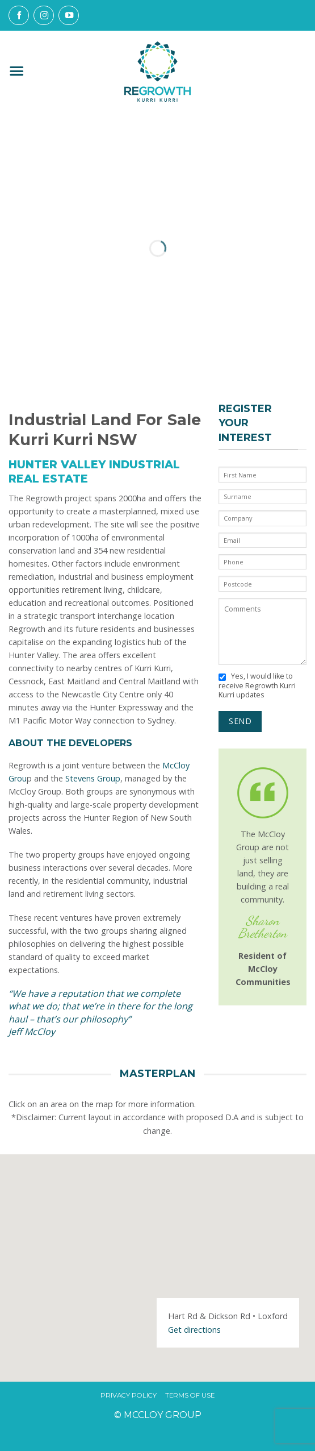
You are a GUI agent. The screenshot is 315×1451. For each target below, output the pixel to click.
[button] (16, 71)
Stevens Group (92, 778)
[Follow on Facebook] (19, 15)
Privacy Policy (128, 1395)
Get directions (194, 1329)
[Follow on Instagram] (43, 15)
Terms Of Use (190, 1395)
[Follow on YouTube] (68, 15)
